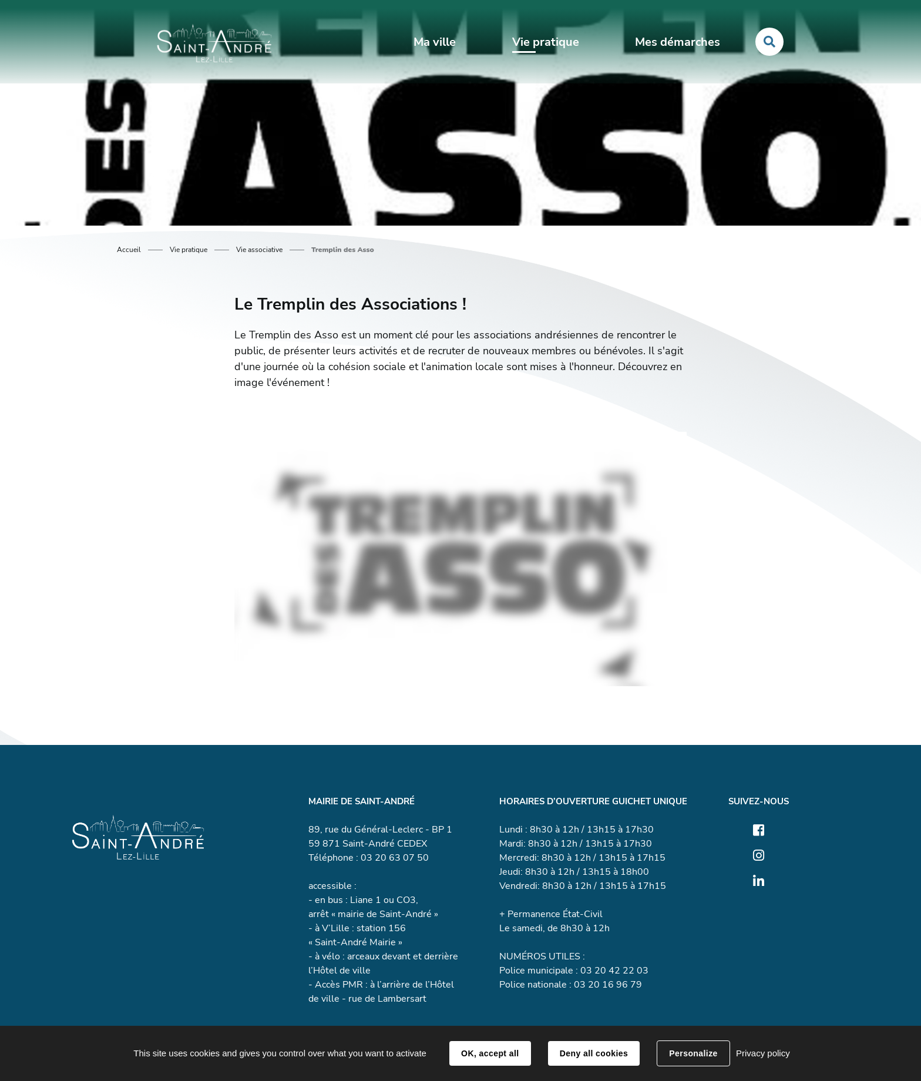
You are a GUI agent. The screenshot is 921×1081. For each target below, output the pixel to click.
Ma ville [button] (435, 42)
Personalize (693, 1053)
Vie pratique (188, 249)
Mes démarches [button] (677, 42)
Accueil (129, 249)
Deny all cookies (594, 1053)
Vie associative (259, 249)
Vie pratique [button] (545, 42)
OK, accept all (490, 1053)
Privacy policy (763, 1053)
